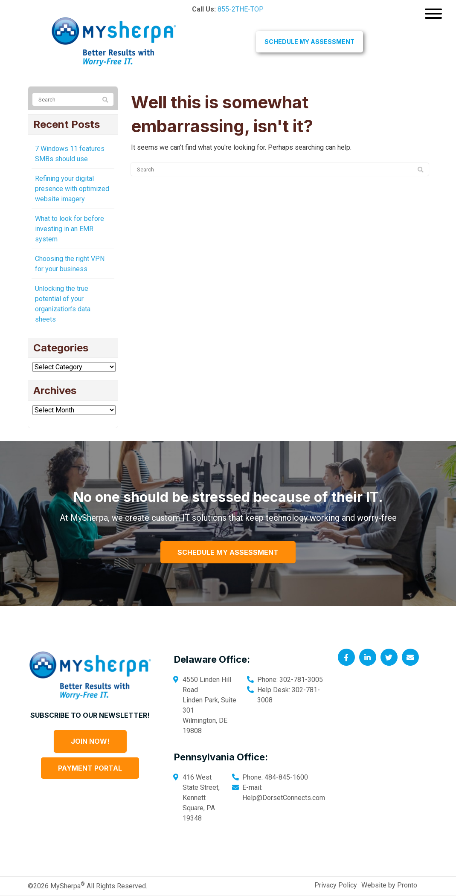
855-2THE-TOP (241, 9)
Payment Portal (90, 768)
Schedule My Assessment (309, 41)
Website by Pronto (389, 885)
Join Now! (90, 741)
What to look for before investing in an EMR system (69, 229)
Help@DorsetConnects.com (283, 798)
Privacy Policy (335, 885)
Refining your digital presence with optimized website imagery (72, 188)
